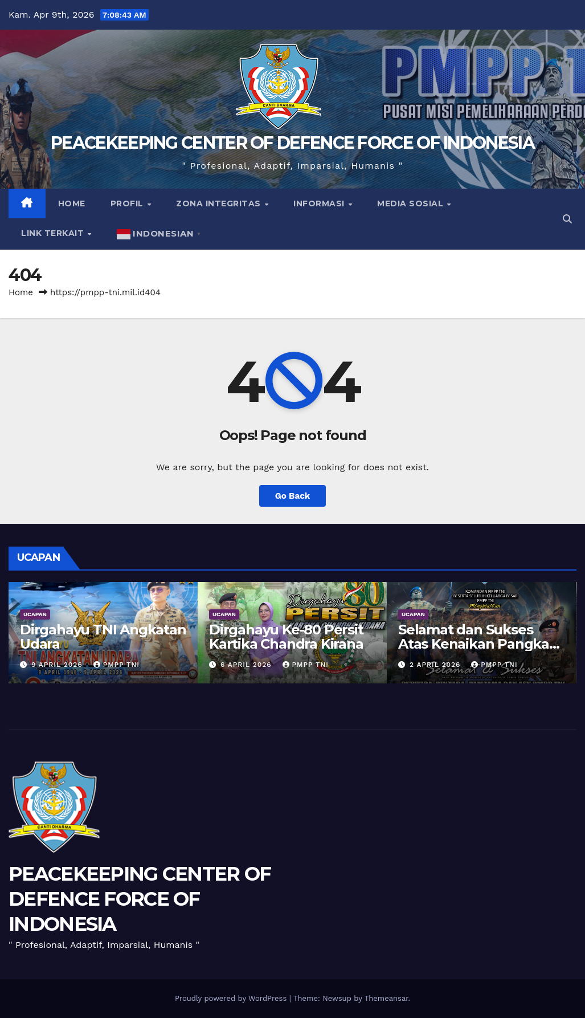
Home (71, 203)
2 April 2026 (436, 665)
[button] (567, 219)
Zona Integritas (219, 203)
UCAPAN (35, 614)
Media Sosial (411, 203)
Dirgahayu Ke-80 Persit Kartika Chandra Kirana (286, 636)
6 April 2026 (247, 665)
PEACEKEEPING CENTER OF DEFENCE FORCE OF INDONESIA (292, 142)
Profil (128, 203)
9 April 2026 (58, 665)
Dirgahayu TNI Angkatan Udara (103, 636)
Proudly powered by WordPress (232, 998)
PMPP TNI (116, 665)
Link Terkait (54, 233)
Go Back (292, 496)
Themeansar (386, 998)
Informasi (320, 203)
